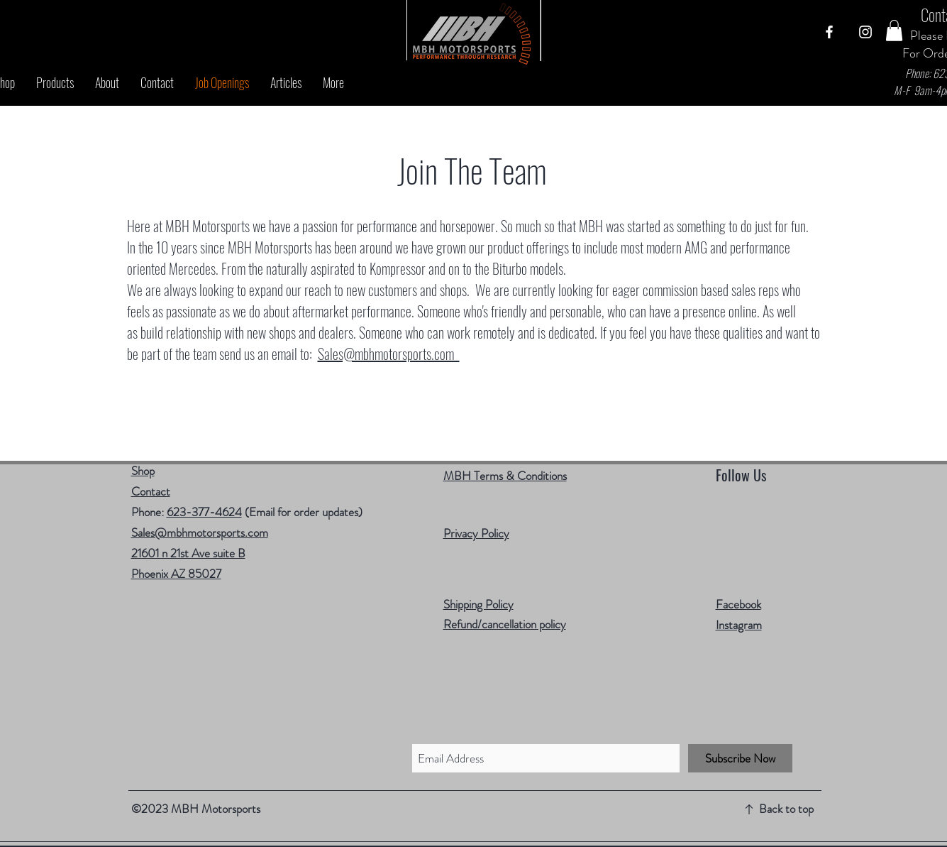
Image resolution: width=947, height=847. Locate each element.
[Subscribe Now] (740, 758)
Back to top (786, 808)
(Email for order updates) (302, 511)
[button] (894, 30)
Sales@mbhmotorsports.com (389, 353)
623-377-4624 (204, 511)
